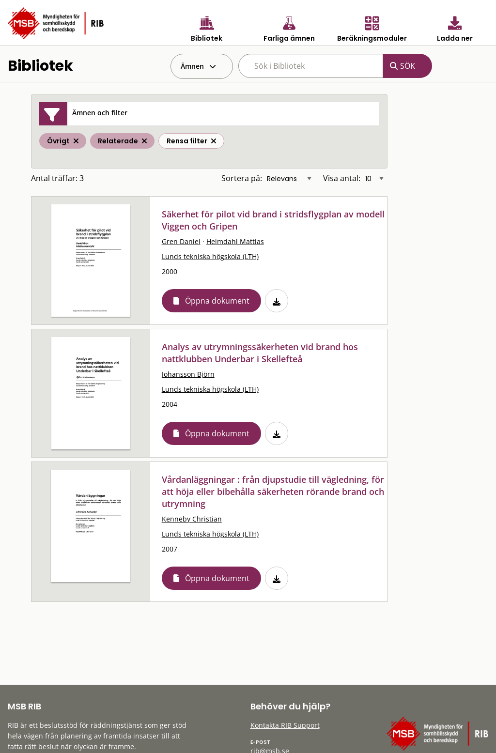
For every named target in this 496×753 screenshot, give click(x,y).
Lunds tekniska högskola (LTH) (210, 256)
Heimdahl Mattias (235, 241)
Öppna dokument (217, 300)
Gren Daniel (181, 241)
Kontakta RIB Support (285, 725)
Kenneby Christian (192, 518)
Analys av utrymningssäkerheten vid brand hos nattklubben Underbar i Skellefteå (260, 353)
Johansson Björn (188, 374)
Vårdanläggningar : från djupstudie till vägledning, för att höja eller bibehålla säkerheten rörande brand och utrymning (273, 491)
